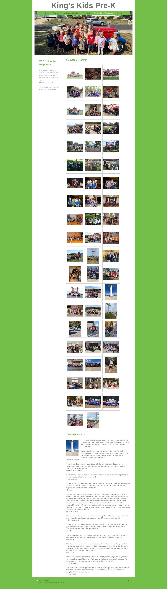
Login (128, 580)
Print (39, 580)
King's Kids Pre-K (83, 5)
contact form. (52, 89)
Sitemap (46, 580)
